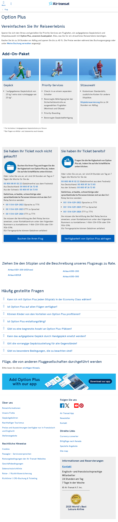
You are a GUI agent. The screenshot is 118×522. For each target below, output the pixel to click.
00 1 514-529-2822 (15, 204)
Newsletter (65, 418)
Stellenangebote (9, 435)
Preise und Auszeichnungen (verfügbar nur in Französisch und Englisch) (28, 429)
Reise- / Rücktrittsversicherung (17, 473)
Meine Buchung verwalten (19, 43)
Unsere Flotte (8, 412)
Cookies (6, 449)
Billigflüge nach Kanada (70, 441)
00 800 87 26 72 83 (29, 186)
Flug (6, 9)
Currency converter (69, 436)
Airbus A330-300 (71, 276)
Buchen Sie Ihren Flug (30, 238)
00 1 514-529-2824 (15, 213)
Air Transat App (67, 413)
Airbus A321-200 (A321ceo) (20, 269)
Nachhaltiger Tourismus (13, 422)
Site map (64, 451)
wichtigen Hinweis (31, 367)
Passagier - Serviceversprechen (16, 453)
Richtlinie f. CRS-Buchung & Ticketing (19, 478)
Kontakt (63, 423)
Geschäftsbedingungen (12, 463)
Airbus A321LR (14, 275)
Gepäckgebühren (10, 417)
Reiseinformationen (11, 408)
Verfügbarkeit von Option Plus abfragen (87, 238)
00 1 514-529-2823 (15, 209)
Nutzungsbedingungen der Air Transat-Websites (24, 458)
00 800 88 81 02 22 (13, 183)
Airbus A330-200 (71, 271)
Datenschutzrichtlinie (12, 468)
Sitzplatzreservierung (90, 102)
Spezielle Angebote (69, 446)
